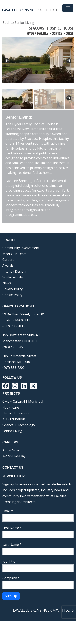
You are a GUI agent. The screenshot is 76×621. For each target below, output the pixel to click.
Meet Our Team (14, 254)
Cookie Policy (12, 295)
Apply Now (10, 450)
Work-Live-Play (13, 456)
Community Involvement (20, 248)
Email (7, 511)
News (6, 283)
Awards (8, 265)
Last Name (11, 544)
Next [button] (69, 98)
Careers (8, 259)
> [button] (69, 61)
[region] (38, 73)
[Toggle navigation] (68, 8)
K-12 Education (13, 419)
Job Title (8, 561)
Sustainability (12, 277)
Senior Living (12, 431)
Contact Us (12, 467)
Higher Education (15, 413)
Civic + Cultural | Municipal (22, 401)
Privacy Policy (12, 289)
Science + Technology (18, 425)
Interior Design (14, 271)
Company (10, 578)
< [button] (7, 61)
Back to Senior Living (18, 22)
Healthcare (10, 407)
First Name (12, 527)
